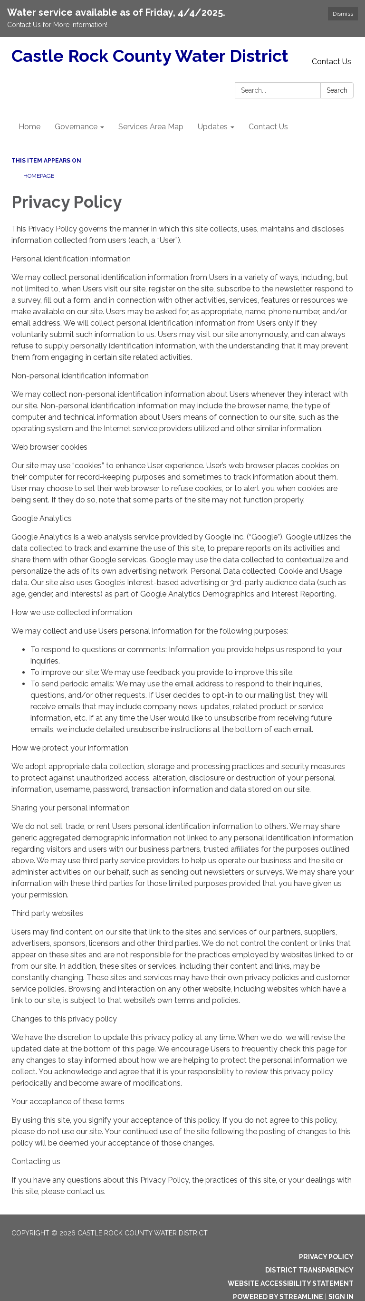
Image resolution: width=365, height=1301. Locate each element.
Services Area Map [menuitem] (150, 126)
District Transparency (309, 1270)
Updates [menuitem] (213, 126)
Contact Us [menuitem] (268, 126)
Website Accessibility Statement (291, 1283)
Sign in (341, 1297)
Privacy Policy (326, 1257)
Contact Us (331, 61)
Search (337, 90)
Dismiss (343, 13)
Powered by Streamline (278, 1297)
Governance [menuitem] (76, 126)
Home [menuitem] (29, 126)
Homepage (38, 176)
